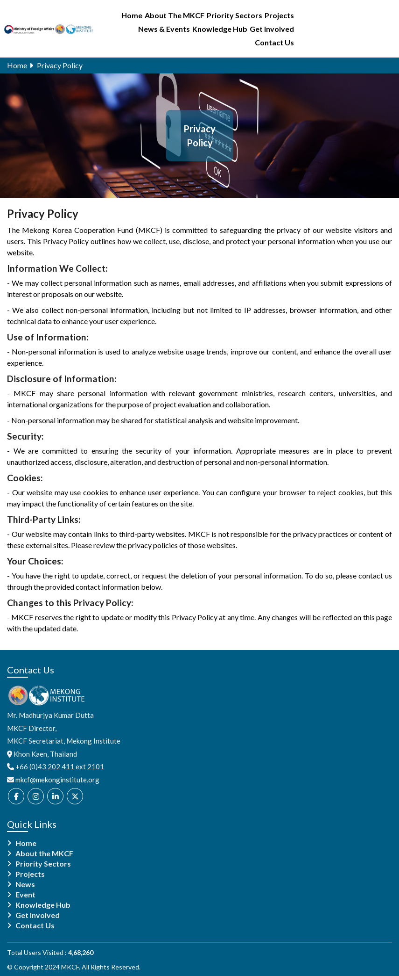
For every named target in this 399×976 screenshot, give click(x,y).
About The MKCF (174, 15)
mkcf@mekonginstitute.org (57, 779)
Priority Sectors (234, 15)
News (25, 884)
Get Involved (272, 28)
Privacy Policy (60, 65)
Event (25, 894)
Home (131, 15)
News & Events (164, 28)
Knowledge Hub (219, 28)
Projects (279, 15)
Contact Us (274, 42)
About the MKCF (44, 853)
